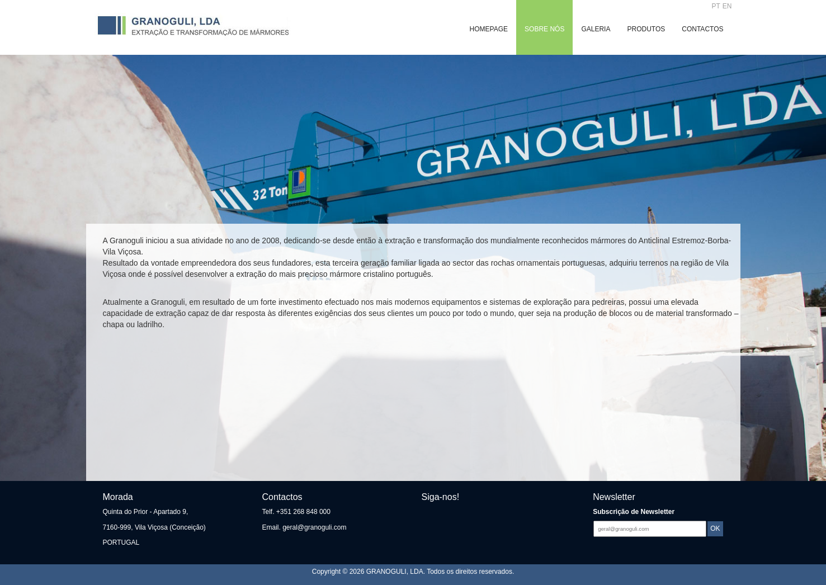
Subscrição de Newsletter (633, 512)
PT (716, 6)
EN (727, 6)
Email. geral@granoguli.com (304, 527)
